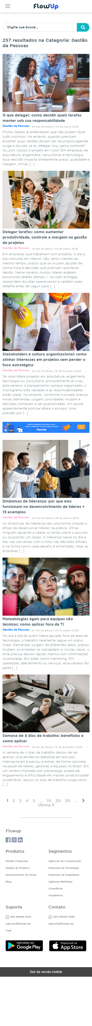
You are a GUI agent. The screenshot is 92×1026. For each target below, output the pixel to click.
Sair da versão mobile (46, 972)
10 (49, 801)
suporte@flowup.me (18, 924)
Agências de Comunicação (64, 861)
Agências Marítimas (60, 882)
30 (67, 801)
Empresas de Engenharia (63, 875)
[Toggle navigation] (7, 6)
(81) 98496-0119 (18, 917)
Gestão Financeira (17, 861)
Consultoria (55, 888)
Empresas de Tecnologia (63, 868)
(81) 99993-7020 (61, 917)
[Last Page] (46, 805)
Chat (8, 930)
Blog (8, 882)
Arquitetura (55, 895)
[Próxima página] (83, 800)
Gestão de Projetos (18, 868)
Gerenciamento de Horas (21, 875)
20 (58, 801)
